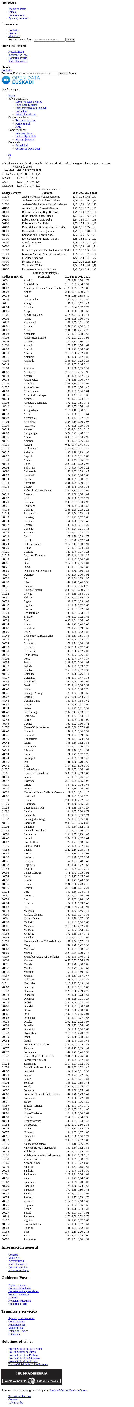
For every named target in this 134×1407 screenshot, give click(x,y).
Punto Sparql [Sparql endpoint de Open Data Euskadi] (22, 123)
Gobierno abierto (17, 57)
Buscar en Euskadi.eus (14, 73)
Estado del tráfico (18, 1330)
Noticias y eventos (18, 1294)
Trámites (13, 1297)
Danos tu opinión (18, 1267)
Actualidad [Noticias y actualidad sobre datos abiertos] (21, 145)
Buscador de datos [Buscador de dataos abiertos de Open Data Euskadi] (25, 120)
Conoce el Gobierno (19, 1288)
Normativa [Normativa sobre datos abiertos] (21, 111)
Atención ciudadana (19, 1300)
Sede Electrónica (17, 61)
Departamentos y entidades (23, 1291)
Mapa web (14, 36)
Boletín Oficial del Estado (23, 1361)
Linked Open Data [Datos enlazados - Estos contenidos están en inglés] (25, 136)
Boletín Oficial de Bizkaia (23, 1355)
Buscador (13, 33)
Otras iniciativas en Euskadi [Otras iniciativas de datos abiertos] (31, 107)
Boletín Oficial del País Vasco (25, 1348)
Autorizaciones (16, 1324)
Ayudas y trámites (18, 18)
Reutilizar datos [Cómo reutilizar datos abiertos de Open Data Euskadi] (24, 132)
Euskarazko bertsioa (19, 1396)
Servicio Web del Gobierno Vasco (68, 1390)
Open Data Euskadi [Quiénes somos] (26, 104)
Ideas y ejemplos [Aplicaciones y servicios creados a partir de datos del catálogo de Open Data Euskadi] (24, 139)
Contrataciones (16, 1321)
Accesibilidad (16, 51)
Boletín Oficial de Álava (22, 1351)
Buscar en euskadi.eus (20, 39)
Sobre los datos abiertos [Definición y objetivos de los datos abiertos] (28, 101)
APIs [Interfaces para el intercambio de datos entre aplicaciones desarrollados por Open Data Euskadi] (18, 126)
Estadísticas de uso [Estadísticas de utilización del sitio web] (25, 114)
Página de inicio (17, 8)
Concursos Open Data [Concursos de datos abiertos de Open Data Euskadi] (27, 148)
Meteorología (15, 1327)
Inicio (11, 95)
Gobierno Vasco (17, 15)
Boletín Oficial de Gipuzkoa (24, 1358)
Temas (12, 11)
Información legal (18, 54)
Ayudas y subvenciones (21, 1318)
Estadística (14, 1333)
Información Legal (18, 1270)
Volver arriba (15, 1402)
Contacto (13, 29)
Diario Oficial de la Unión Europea (28, 1364)
